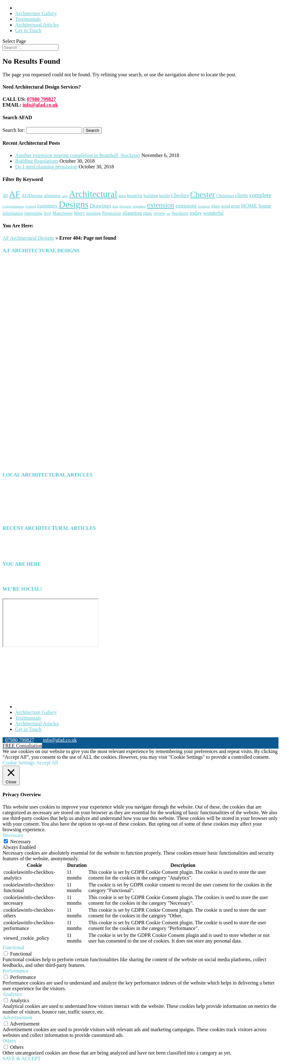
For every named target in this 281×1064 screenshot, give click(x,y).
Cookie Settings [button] (19, 762)
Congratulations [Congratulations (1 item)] (13, 206)
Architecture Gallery (36, 13)
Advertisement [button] (17, 1017)
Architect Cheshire (34, 487)
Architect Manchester (37, 498)
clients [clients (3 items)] (241, 195)
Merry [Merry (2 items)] (79, 213)
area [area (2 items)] (122, 195)
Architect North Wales (37, 504)
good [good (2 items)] (225, 206)
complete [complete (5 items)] (260, 195)
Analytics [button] (12, 994)
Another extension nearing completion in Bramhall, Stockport (77, 155)
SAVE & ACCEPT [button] (22, 1058)
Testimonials (28, 19)
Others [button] (9, 1041)
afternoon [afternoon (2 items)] (52, 195)
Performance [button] (15, 970)
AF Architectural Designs (28, 238)
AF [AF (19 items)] (14, 194)
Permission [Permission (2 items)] (111, 213)
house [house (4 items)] (265, 205)
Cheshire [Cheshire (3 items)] (180, 195)
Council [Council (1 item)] (30, 206)
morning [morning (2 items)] (93, 213)
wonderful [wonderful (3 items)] (213, 213)
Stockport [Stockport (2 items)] (179, 213)
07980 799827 (41, 99)
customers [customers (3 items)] (47, 205)
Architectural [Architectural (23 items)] (93, 194)
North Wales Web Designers (69, 696)
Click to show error (22, 662)
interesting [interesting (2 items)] (33, 213)
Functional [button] (13, 947)
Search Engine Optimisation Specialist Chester (179, 696)
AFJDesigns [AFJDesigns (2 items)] (32, 195)
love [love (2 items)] (47, 213)
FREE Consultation (22, 745)
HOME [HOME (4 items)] (249, 205)
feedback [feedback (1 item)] (204, 206)
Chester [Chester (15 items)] (202, 194)
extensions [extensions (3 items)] (186, 205)
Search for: (14, 130)
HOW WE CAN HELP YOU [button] (32, 429)
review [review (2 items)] (159, 213)
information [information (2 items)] (13, 213)
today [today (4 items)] (196, 213)
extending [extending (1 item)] (139, 206)
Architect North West (36, 510)
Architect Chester (33, 493)
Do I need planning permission (46, 166)
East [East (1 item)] (115, 206)
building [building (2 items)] (151, 195)
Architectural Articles (37, 24)
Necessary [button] (13, 835)
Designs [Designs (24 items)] (74, 204)
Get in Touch (28, 30)
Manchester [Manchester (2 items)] (62, 213)
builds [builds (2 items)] (164, 195)
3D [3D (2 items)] (5, 195)
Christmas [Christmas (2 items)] (225, 195)
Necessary (20, 841)
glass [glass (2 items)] (215, 206)
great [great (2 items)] (235, 206)
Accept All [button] (47, 762)
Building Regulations (36, 161)
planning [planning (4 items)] (132, 213)
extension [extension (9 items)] (160, 205)
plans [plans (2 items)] (147, 213)
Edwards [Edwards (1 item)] (125, 206)
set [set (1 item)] (168, 213)
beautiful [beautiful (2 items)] (134, 195)
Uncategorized (30, 515)
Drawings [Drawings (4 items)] (100, 205)
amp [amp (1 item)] (65, 196)
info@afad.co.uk (40, 105)
